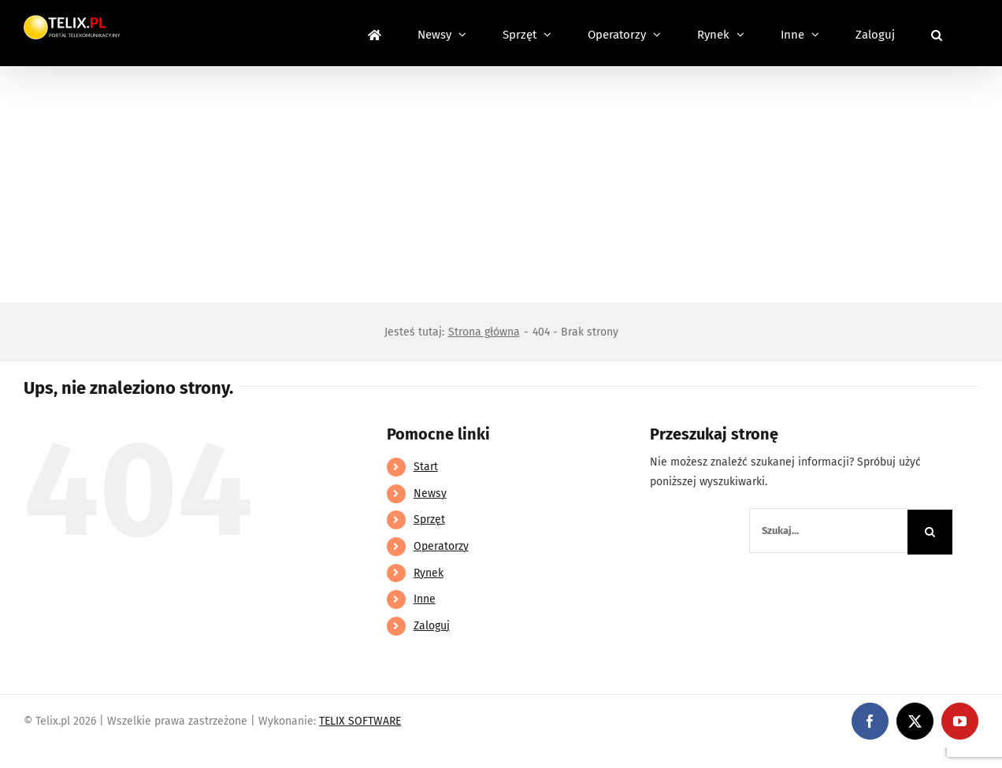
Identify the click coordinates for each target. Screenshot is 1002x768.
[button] (936, 33)
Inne (425, 599)
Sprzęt (429, 519)
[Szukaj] (929, 532)
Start (426, 466)
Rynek (428, 573)
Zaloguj (432, 626)
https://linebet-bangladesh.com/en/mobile (108, 757)
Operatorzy (441, 546)
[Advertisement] (501, 184)
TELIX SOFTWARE (360, 721)
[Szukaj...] (828, 530)
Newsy (430, 493)
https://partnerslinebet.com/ (292, 757)
